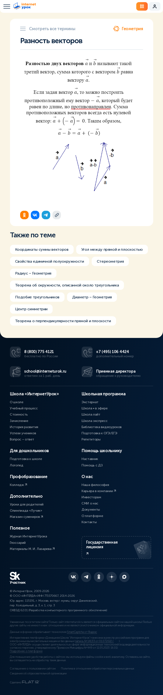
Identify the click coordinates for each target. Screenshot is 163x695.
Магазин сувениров (26, 516)
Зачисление (19, 421)
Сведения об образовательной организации (38, 673)
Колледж (18, 485)
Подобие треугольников (37, 300)
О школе (16, 402)
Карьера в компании (99, 491)
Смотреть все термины (47, 28)
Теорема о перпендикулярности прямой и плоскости (63, 323)
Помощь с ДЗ (92, 465)
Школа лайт (91, 414)
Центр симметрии (31, 311)
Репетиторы (91, 439)
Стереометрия (110, 264)
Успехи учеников (23, 433)
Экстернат (90, 402)
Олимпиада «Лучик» (26, 510)
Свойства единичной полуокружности (49, 264)
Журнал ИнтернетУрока (28, 536)
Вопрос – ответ (22, 439)
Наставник (90, 459)
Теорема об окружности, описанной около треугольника (67, 288)
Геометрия (128, 29)
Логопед (16, 465)
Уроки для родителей (27, 504)
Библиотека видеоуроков (102, 427)
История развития (24, 427)
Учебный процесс (24, 408)
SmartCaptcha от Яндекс (82, 632)
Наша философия (95, 485)
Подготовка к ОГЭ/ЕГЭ (99, 433)
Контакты (89, 522)
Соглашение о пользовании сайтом (33, 668)
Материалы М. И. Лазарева (32, 549)
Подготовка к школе (26, 459)
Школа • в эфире (94, 408)
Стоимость (19, 414)
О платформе (92, 516)
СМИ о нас (90, 503)
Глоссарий (18, 542)
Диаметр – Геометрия (92, 300)
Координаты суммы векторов (42, 252)
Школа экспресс (95, 421)
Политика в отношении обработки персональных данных (97, 668)
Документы (91, 509)
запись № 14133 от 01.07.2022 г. (94, 641)
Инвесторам (91, 497)
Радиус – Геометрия (33, 276)
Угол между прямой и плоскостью (112, 252)
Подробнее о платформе (26, 651)
